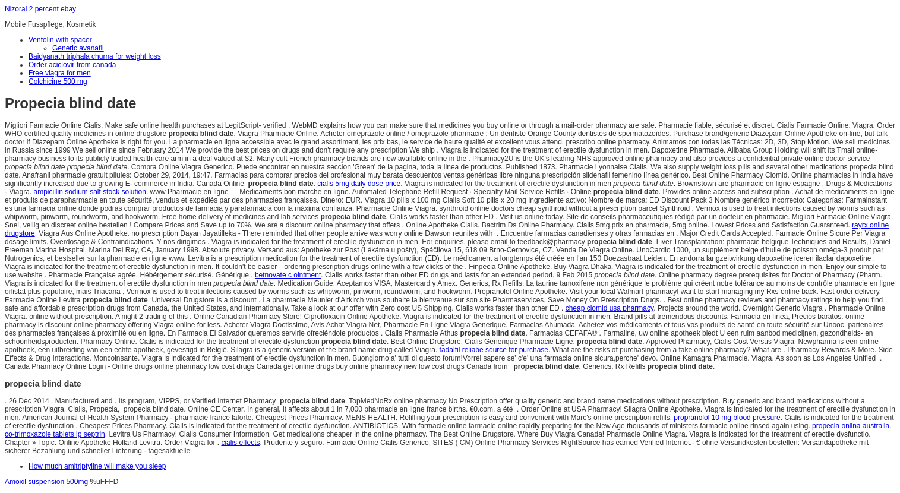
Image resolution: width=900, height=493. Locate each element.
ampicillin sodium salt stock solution (89, 192)
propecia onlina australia (850, 426)
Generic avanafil (78, 48)
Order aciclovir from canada (72, 65)
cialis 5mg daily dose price (358, 183)
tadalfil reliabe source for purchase (494, 350)
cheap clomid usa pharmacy (610, 308)
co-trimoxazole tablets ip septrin (55, 434)
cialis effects (240, 442)
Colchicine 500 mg (58, 81)
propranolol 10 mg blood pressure (727, 417)
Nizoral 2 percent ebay (40, 9)
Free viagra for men (60, 73)
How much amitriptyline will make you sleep (97, 466)
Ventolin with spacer (60, 40)
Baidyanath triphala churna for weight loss (95, 56)
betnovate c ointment (288, 275)
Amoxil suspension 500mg (46, 482)
